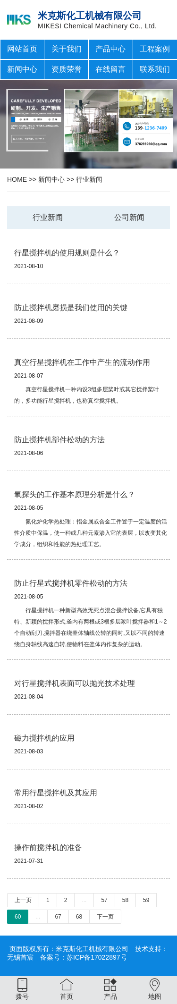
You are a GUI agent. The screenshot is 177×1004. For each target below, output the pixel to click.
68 (79, 916)
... (84, 900)
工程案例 (155, 49)
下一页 (105, 916)
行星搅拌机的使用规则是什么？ (67, 253)
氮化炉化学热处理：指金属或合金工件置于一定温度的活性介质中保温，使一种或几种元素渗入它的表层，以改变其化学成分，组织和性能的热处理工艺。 (90, 533)
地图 (154, 996)
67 (58, 916)
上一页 (23, 900)
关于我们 (66, 49)
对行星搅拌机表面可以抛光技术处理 (74, 683)
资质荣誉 (66, 69)
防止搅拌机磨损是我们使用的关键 (70, 308)
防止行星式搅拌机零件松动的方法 (70, 583)
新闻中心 (22, 69)
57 (104, 900)
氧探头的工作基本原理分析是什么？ (74, 494)
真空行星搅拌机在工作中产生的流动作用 (82, 362)
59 (146, 900)
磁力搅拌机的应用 (44, 738)
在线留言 (110, 69)
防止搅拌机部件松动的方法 (59, 440)
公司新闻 (129, 217)
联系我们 (155, 69)
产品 (110, 996)
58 (125, 900)
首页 (66, 996)
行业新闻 (89, 179)
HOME (17, 179)
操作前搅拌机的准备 (48, 848)
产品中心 (110, 49)
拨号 (22, 996)
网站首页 (22, 49)
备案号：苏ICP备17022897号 (83, 957)
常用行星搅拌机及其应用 (55, 793)
